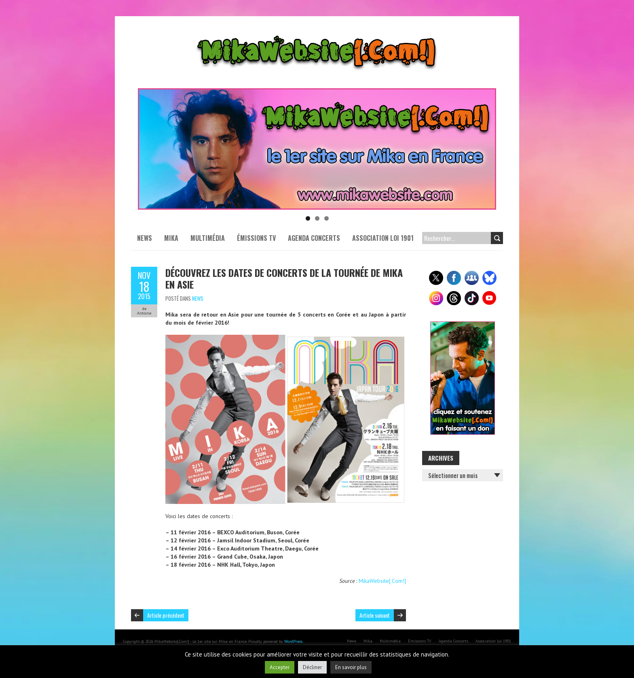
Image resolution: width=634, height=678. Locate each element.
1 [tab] (308, 218)
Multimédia (207, 238)
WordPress (293, 641)
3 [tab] (326, 218)
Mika (171, 238)
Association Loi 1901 (383, 238)
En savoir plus (351, 667)
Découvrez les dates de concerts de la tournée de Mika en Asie (284, 278)
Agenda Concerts (314, 238)
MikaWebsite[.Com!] (382, 580)
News (144, 238)
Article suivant (374, 615)
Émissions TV (256, 238)
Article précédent (165, 615)
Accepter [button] (280, 667)
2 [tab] (317, 218)
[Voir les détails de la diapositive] (317, 149)
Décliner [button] (312, 667)
